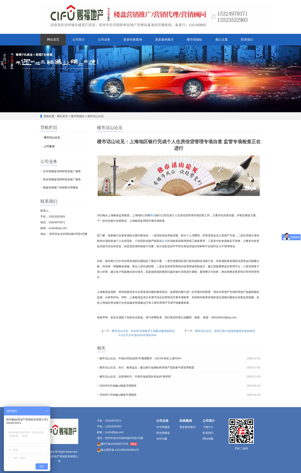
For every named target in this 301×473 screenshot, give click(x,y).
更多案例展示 (164, 39)
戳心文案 (221, 39)
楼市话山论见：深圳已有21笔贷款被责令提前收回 (225, 330)
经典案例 (185, 420)
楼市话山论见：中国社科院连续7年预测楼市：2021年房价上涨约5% (140, 358)
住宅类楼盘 (163, 427)
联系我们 (247, 39)
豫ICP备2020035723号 (114, 443)
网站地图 (208, 438)
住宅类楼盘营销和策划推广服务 (62, 171)
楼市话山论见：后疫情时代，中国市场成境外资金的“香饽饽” (135, 376)
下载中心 (208, 427)
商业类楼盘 (163, 432)
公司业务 (104, 39)
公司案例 (49, 146)
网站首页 (53, 39)
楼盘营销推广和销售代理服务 (60, 187)
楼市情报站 (194, 39)
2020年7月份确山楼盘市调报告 (118, 394)
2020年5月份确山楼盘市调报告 (118, 385)
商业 (153, 215)
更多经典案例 (132, 39)
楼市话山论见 (95, 116)
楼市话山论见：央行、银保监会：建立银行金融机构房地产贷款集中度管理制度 (146, 367)
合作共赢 (161, 438)
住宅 (164, 240)
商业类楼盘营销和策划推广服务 (62, 179)
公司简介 (78, 39)
